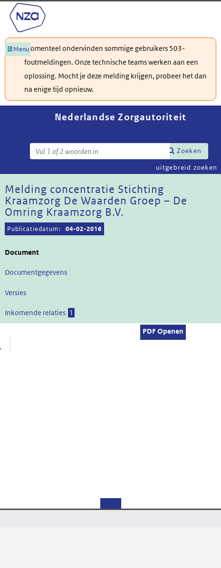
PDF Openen (163, 331)
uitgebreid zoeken (186, 167)
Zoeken (189, 150)
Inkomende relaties (40, 313)
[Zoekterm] (100, 151)
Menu (21, 49)
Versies (15, 292)
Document (22, 252)
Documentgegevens (36, 272)
